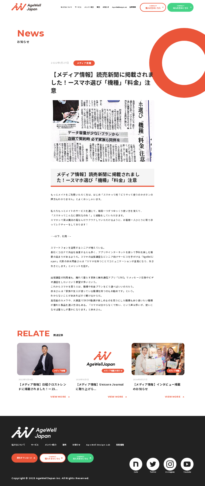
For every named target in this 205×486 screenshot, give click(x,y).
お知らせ (106, 7)
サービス (78, 7)
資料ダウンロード (24, 457)
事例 (98, 7)
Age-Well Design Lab (119, 7)
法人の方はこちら (180, 7)
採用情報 (132, 7)
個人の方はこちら (153, 7)
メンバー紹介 (89, 7)
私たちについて (66, 7)
